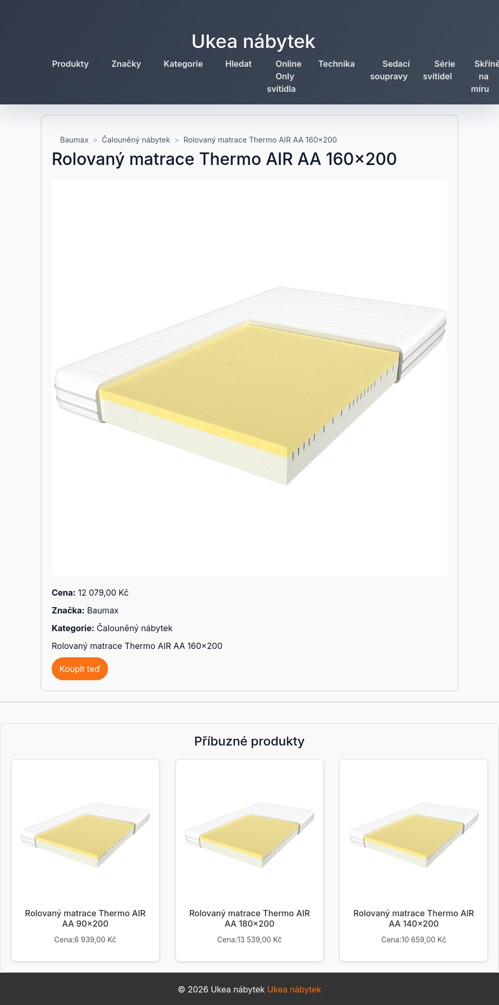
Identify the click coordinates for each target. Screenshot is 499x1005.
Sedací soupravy (390, 69)
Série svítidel (439, 69)
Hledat (238, 63)
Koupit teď (80, 669)
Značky (126, 63)
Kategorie (183, 63)
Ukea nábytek (254, 41)
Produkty (70, 63)
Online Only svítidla (284, 76)
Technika (336, 63)
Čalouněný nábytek (136, 139)
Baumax (74, 139)
